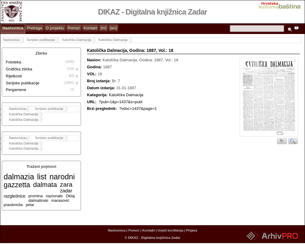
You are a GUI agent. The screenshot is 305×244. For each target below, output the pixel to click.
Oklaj (70, 196)
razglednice (15, 196)
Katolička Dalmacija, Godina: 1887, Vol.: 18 (130, 50)
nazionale (54, 196)
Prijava (191, 230)
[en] (113, 28)
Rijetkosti (14, 76)
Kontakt (90, 28)
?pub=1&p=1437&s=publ (121, 102)
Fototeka (13, 62)
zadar (66, 190)
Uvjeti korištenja (170, 230)
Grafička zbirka (19, 69)
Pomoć (74, 28)
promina (36, 196)
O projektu (55, 28)
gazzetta (17, 185)
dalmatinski (38, 200)
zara (66, 184)
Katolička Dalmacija (76, 40)
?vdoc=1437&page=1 (138, 108)
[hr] (103, 28)
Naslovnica (12, 28)
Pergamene (16, 89)
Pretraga (34, 28)
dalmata (45, 184)
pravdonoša (13, 205)
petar (30, 205)
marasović (60, 200)
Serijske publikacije (40, 40)
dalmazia (19, 176)
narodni (62, 176)
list (42, 176)
